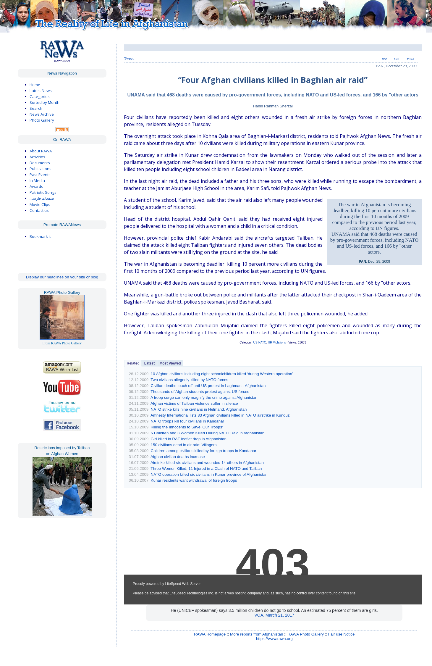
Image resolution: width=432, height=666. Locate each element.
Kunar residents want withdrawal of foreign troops (194, 480)
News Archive (42, 114)
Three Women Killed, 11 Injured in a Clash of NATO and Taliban (206, 468)
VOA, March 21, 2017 (274, 615)
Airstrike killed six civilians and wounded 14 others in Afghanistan (207, 462)
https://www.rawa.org (274, 638)
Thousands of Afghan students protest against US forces (200, 391)
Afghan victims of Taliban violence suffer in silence (194, 403)
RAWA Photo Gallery (305, 634)
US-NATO (259, 342)
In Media (37, 180)
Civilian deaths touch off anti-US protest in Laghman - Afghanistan (208, 385)
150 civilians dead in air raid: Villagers (184, 445)
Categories (40, 96)
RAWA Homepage (210, 634)
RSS (384, 59)
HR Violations (277, 342)
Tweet (128, 58)
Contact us (39, 210)
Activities (37, 156)
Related (133, 363)
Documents (40, 162)
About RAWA (41, 151)
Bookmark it (40, 236)
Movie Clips (40, 204)
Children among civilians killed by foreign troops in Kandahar (203, 451)
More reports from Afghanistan (256, 634)
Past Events (40, 174)
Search (36, 108)
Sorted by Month (44, 102)
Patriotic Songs (43, 192)
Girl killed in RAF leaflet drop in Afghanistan (188, 439)
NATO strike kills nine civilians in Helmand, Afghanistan (199, 409)
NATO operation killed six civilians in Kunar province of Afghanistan (209, 474)
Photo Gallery (42, 120)
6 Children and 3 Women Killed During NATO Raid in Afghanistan (208, 433)
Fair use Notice (341, 634)
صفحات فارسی (42, 198)
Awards (36, 186)
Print (396, 59)
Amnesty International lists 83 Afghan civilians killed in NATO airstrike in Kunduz (220, 415)
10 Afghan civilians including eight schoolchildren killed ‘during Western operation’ (222, 374)
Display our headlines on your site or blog (62, 277)
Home (35, 84)
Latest (149, 363)
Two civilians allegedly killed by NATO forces (189, 380)
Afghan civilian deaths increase (178, 456)
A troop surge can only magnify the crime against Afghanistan (204, 397)
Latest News (41, 90)
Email (410, 59)
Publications (40, 168)
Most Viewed (170, 363)
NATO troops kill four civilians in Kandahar (187, 421)
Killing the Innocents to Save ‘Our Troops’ (187, 427)
